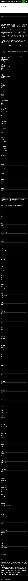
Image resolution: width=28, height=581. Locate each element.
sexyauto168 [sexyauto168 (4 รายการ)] (16, 567)
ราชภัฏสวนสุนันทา (4, 446)
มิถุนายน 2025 (3, 141)
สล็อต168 (2, 75)
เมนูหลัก (26, 1)
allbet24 (2, 102)
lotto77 (2, 277)
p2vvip (2, 286)
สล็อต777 (2, 458)
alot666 (2, 212)
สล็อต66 (2, 77)
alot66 (2, 209)
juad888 (2, 261)
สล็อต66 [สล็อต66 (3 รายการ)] (6, 570)
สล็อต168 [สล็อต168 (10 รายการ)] (14, 570)
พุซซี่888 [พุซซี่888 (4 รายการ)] (25, 568)
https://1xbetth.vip (4, 100)
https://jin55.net (4, 85)
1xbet (2, 190)
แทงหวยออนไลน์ (4, 530)
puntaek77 (3, 338)
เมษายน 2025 (3, 146)
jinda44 (2, 88)
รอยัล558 (2, 444)
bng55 (2, 223)
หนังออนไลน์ (3, 496)
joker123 (2, 60)
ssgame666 (3, 381)
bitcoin (2, 218)
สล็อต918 (2, 467)
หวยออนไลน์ (3, 498)
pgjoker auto (3, 309)
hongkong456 (3, 248)
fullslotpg (2, 69)
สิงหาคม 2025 (3, 137)
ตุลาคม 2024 (3, 159)
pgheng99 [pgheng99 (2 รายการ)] (22, 563)
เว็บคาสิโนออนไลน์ (4, 516)
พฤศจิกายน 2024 (4, 157)
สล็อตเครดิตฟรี (3, 482)
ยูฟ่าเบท (2, 442)
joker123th (3, 259)
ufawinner (3, 408)
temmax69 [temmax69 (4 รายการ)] (7, 568)
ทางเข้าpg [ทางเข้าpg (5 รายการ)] (12, 568)
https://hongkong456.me (5, 76)
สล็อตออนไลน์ (3, 480)
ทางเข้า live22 (3, 417)
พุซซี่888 (2, 94)
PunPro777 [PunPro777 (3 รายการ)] (18, 565)
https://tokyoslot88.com (5, 106)
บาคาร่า (2, 95)
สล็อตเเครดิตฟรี (4, 489)
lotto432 (2, 275)
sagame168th (3, 358)
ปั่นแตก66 (2, 431)
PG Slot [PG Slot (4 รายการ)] (25, 563)
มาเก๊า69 (2, 440)
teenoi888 (3, 390)
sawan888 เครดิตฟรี (4, 361)
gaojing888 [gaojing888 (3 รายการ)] (19, 562)
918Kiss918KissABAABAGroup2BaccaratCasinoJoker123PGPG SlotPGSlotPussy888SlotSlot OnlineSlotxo (13, 200)
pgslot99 (2, 322)
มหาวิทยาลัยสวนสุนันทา (5, 437)
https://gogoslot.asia (4, 111)
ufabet (2, 401)
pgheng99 (2, 306)
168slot (2, 181)
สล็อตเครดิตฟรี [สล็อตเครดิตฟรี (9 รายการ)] (15, 572)
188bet (2, 186)
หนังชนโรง (3, 58)
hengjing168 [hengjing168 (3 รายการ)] (3, 563)
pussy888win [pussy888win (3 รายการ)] (7, 567)
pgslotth (2, 327)
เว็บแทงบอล (3, 528)
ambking (2, 214)
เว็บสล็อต (2, 525)
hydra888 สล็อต (4, 250)
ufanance (2, 406)
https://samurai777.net (5, 105)
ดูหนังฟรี (2, 73)
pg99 (2, 68)
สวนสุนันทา (3, 494)
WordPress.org (3, 549)
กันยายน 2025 (3, 134)
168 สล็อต (2, 177)
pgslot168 (2, 318)
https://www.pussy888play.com (7, 62)
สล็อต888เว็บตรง (4, 462)
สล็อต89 (2, 464)
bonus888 (2, 225)
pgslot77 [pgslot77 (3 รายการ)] (7, 565)
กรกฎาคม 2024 (3, 166)
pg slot (2, 103)
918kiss (2, 197)
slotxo (2, 96)
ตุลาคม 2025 (3, 132)
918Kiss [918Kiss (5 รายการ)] (10, 562)
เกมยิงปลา (3, 507)
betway (2, 216)
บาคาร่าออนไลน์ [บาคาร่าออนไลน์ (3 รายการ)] (21, 568)
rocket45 (2, 349)
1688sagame (3, 179)
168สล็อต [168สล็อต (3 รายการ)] (2, 562)
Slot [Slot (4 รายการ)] (20, 567)
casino (2, 234)
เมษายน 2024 (3, 168)
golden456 (3, 241)
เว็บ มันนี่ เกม (3, 514)
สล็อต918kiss (3, 469)
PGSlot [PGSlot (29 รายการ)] (3, 565)
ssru (1, 383)
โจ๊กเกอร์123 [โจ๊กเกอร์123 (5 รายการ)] (15, 574)
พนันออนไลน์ (3, 433)
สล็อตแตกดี (3, 491)
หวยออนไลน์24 (3, 500)
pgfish (2, 304)
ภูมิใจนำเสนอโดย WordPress (5, 579)
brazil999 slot (3, 227)
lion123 (2, 266)
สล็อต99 (2, 471)
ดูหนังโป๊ (2, 99)
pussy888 (2, 64)
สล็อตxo (2, 476)
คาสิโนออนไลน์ (4, 412)
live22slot (2, 270)
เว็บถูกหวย (3, 521)
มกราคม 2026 (3, 125)
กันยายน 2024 (3, 162)
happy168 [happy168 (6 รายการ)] (24, 562)
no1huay (2, 282)
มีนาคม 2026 (3, 121)
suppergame (3, 385)
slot (1, 372)
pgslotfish (2, 324)
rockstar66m (3, 351)
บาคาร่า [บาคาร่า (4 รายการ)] (16, 568)
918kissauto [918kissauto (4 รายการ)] (14, 562)
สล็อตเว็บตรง (3, 87)
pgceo (2, 302)
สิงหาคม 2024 (3, 164)
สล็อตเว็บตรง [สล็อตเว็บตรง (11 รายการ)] (4, 574)
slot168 (2, 84)
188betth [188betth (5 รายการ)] (6, 562)
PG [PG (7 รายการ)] (17, 563)
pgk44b (2, 313)
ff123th (2, 236)
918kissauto (3, 207)
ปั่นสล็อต (2, 428)
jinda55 (2, 252)
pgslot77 (2, 67)
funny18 (2, 239)
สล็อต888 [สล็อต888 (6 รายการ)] (24, 570)
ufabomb (2, 403)
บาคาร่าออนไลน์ (4, 426)
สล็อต (2, 449)
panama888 (3, 288)
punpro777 (3, 331)
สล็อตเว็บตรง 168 (4, 487)
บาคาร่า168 (3, 65)
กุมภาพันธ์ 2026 (4, 123)
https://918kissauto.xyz (5, 57)
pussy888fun (3, 342)
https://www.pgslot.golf (5, 66)
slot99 (2, 86)
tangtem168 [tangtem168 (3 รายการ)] (3, 568)
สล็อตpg (2, 473)
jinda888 (2, 254)
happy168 (2, 243)
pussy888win (3, 347)
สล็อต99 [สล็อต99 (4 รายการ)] (10, 570)
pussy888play (3, 345)
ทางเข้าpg (2, 419)
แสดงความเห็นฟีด (4, 547)
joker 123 (2, 104)
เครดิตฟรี (2, 512)
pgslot (2, 93)
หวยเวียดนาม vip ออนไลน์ (5, 505)
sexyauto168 (3, 367)
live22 (2, 70)
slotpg (2, 97)
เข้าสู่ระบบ (3, 543)
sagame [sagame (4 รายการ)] (12, 567)
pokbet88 (2, 329)
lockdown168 (3, 272)
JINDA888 (3, 92)
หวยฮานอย (3, 503)
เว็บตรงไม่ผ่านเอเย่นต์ (5, 519)
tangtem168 (3, 388)
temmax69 (3, 392)
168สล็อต (2, 183)
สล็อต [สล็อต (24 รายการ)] (3, 570)
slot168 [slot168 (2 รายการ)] (22, 567)
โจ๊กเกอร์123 (3, 534)
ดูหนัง (2, 71)
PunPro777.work (4, 333)
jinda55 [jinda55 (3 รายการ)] (6, 563)
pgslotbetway (3, 108)
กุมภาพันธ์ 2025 (4, 150)
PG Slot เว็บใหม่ (4, 295)
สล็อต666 (2, 455)
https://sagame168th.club (5, 59)
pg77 (2, 297)
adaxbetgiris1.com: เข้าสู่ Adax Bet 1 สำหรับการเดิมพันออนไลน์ (11, 1)
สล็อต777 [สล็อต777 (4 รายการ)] (19, 570)
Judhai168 (3, 263)
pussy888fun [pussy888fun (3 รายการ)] (3, 567)
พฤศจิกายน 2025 (4, 130)
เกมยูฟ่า (2, 510)
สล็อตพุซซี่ (3, 478)
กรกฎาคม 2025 (3, 139)
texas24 (2, 394)
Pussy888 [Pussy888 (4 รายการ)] (22, 565)
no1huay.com (3, 284)
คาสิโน (2, 410)
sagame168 (3, 356)
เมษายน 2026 (3, 119)
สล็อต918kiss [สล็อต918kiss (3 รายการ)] (3, 572)
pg (1, 291)
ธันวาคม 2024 (3, 155)
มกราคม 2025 (3, 153)
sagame (2, 354)
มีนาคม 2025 (3, 148)
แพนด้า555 (3, 532)
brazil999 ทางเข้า (4, 232)
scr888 (2, 365)
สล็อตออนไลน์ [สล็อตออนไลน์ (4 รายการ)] (8, 572)
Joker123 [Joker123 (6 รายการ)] (14, 563)
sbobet (2, 363)
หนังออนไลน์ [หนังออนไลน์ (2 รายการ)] (10, 574)
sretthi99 (2, 379)
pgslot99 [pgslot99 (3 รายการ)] (11, 565)
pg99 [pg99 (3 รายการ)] (19, 563)
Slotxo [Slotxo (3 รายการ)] (25, 567)
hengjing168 (3, 245)
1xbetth (2, 192)
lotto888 (2, 279)
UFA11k (2, 397)
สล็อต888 (2, 91)
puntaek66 (3, 336)
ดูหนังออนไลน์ (3, 61)
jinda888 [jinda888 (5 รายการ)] (10, 563)
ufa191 (2, 399)
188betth (2, 188)
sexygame (2, 370)
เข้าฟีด (2, 545)
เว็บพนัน (2, 523)
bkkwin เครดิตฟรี (4, 221)
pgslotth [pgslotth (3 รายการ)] (14, 565)
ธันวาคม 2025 (3, 128)
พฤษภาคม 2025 (4, 143)
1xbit (2, 195)
